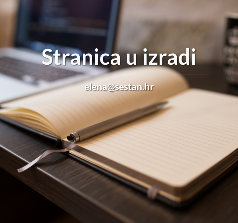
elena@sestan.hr (119, 86)
